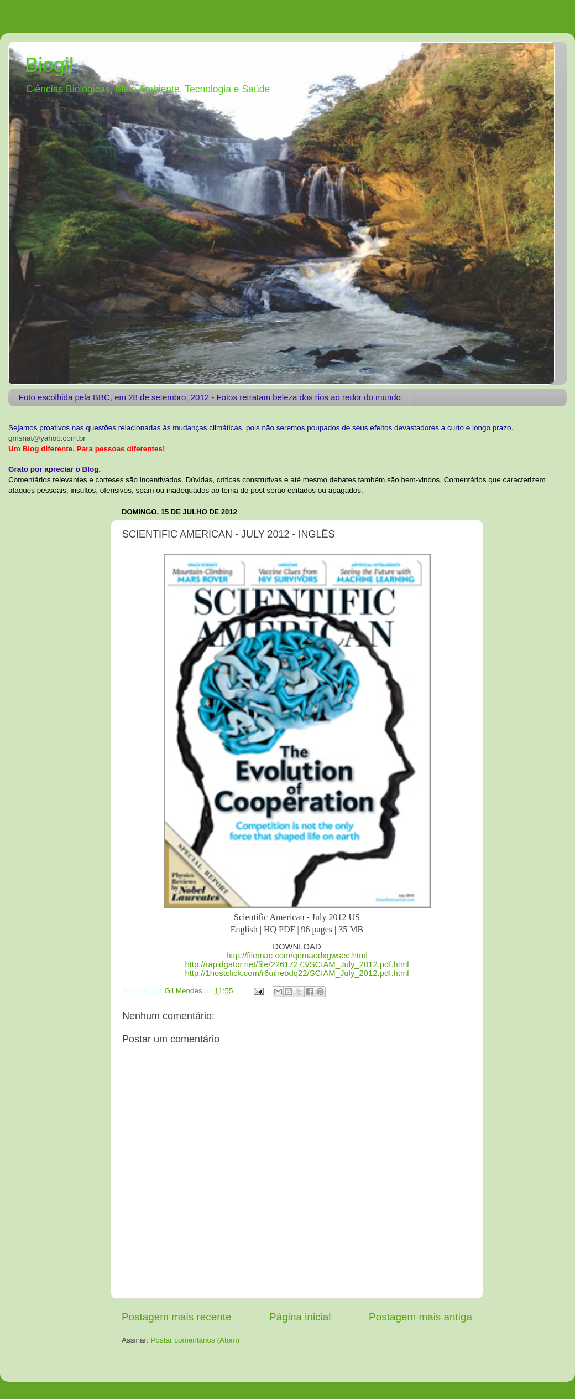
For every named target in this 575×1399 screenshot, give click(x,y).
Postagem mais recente (176, 1317)
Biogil (49, 65)
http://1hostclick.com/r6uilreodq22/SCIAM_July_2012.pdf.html (297, 973)
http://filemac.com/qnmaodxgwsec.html (297, 955)
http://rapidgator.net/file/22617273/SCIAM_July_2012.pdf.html (296, 964)
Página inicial (300, 1317)
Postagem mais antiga (420, 1317)
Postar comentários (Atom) (195, 1340)
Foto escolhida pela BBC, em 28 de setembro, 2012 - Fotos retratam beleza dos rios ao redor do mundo (210, 397)
